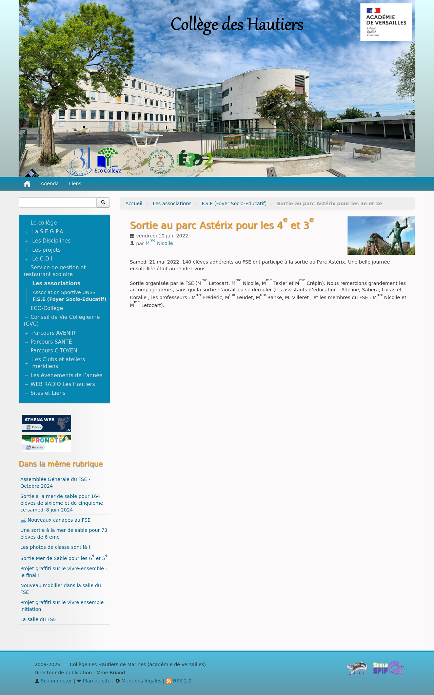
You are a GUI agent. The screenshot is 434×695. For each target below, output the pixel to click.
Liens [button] (76, 183)
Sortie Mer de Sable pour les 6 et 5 (63, 558)
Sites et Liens (48, 393)
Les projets (46, 250)
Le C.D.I (42, 259)
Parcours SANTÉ (51, 342)
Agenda (50, 183)
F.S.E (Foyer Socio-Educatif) (234, 203)
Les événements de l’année (66, 375)
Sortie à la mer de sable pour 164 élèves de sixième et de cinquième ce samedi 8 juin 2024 (61, 503)
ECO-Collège (47, 308)
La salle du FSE (38, 619)
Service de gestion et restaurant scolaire (55, 271)
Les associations (172, 203)
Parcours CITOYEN (54, 351)
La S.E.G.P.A (47, 232)
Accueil (133, 203)
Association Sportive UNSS (64, 292)
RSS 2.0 (179, 680)
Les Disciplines (51, 241)
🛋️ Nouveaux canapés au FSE (55, 520)
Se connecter (53, 680)
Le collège (44, 223)
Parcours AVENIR (53, 333)
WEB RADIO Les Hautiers (63, 384)
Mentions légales (138, 680)
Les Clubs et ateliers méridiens (58, 362)
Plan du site (94, 680)
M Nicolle (159, 243)
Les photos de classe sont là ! (55, 547)
